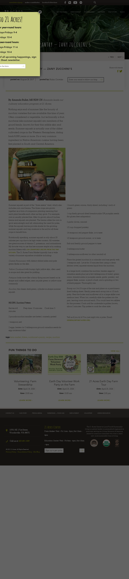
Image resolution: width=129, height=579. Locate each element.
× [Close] (40, 12)
